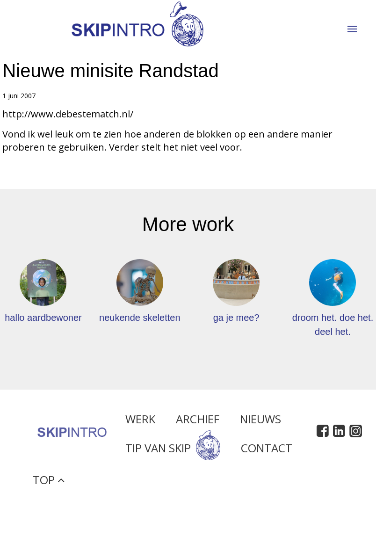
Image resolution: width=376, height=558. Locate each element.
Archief (197, 421)
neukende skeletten (139, 317)
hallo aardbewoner (43, 317)
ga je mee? (236, 317)
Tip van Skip (172, 450)
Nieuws (260, 421)
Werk (140, 421)
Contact (266, 450)
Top (49, 482)
